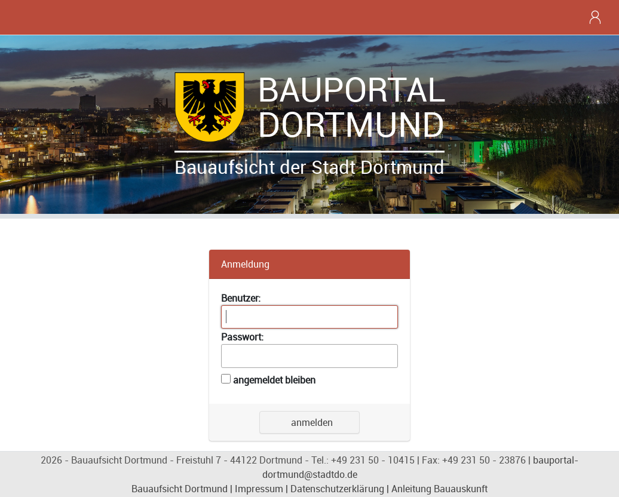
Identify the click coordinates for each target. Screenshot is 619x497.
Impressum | (261, 488)
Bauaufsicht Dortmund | (183, 488)
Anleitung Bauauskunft (439, 488)
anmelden (309, 422)
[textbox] (309, 317)
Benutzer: (241, 298)
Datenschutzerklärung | (339, 488)
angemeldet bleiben (274, 379)
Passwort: (242, 336)
